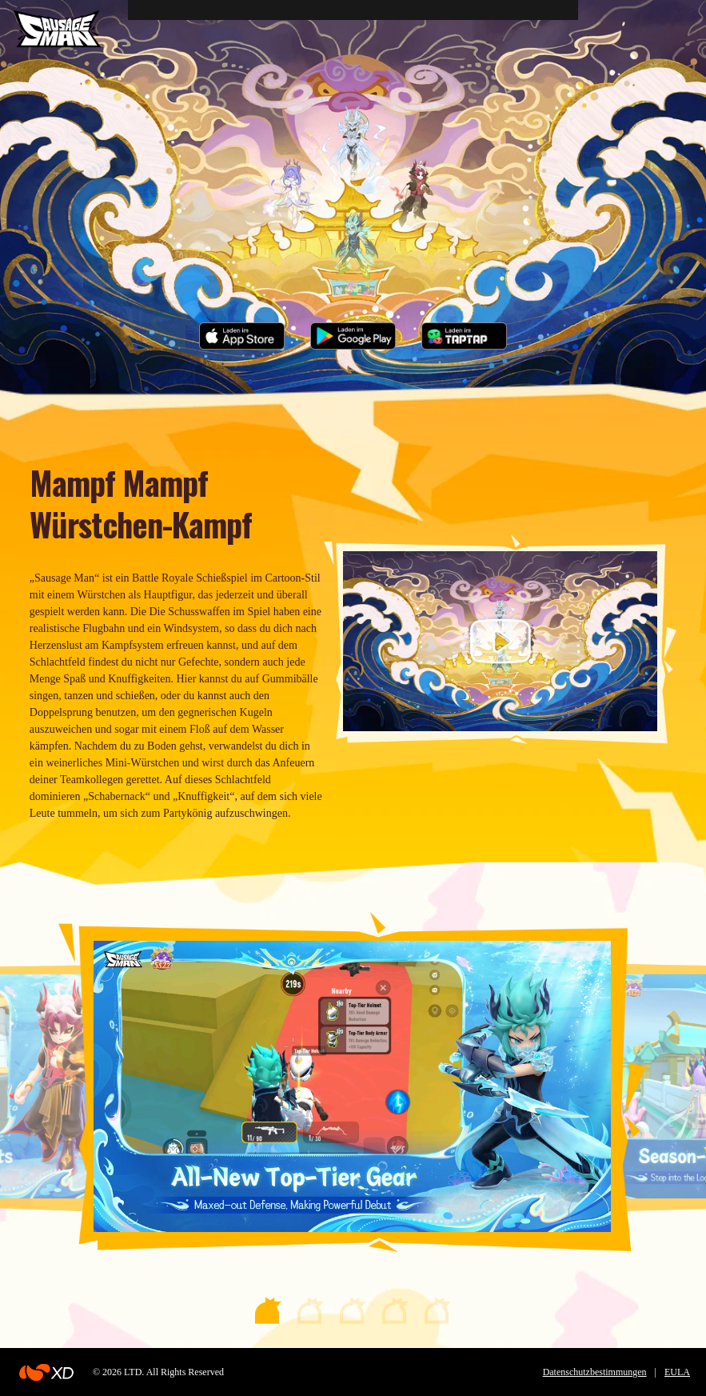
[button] (268, 1310)
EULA (677, 1372)
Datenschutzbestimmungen (595, 1372)
